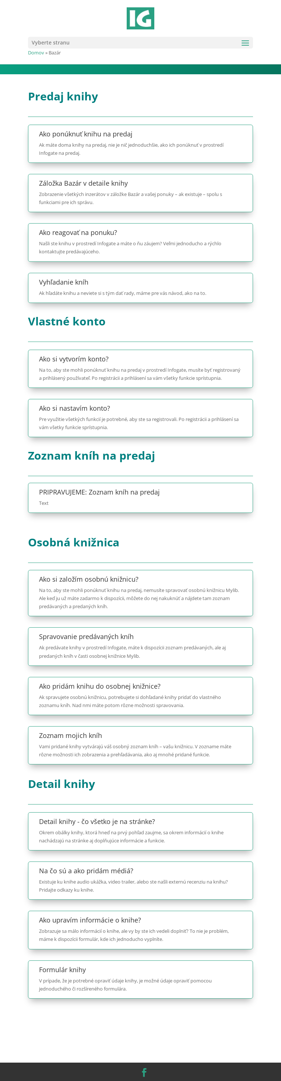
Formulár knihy (62, 969)
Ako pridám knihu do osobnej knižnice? (100, 686)
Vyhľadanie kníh (63, 282)
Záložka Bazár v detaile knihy (83, 183)
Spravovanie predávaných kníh (86, 636)
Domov (36, 52)
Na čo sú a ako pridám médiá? (86, 870)
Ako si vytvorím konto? (74, 358)
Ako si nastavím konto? (74, 408)
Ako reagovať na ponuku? (78, 232)
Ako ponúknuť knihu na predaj (86, 133)
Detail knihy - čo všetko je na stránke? (97, 821)
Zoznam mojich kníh (70, 735)
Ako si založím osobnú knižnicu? (88, 579)
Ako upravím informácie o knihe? (90, 920)
